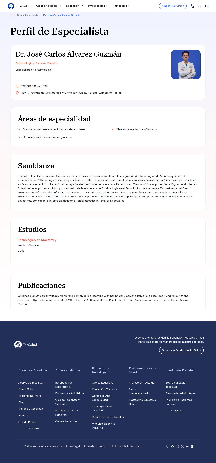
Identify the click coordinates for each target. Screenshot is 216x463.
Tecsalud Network (29, 395)
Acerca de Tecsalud (30, 382)
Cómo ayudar (174, 410)
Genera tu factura (66, 421)
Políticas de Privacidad (126, 446)
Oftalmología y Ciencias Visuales (36, 63)
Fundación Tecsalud (180, 370)
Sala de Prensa (27, 422)
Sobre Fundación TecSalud (176, 384)
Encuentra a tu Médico (69, 393)
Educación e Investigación (102, 370)
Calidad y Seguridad (30, 409)
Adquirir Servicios (173, 6)
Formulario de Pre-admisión (67, 412)
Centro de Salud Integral (181, 393)
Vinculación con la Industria (103, 425)
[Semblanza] (108, 166)
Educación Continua (104, 389)
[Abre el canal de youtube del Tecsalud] (187, 446)
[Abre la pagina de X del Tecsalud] (182, 446)
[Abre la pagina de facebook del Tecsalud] (172, 446)
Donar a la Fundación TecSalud (181, 350)
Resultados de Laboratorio (64, 384)
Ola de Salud (26, 389)
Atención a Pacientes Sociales (179, 402)
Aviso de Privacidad (96, 446)
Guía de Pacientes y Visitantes (67, 402)
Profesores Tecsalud (141, 382)
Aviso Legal (73, 446)
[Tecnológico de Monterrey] (62, 240)
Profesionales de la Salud (142, 370)
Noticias (23, 415)
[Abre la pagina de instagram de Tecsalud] (177, 446)
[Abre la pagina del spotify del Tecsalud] (192, 446)
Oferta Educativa (102, 382)
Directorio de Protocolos (108, 417)
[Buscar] (207, 6)
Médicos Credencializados (140, 391)
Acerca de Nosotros (32, 370)
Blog (21, 402)
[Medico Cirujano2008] (62, 248)
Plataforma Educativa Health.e (142, 402)
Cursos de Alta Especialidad (101, 398)
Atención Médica (67, 370)
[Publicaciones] (108, 285)
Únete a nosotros (29, 428)
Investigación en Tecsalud (102, 408)
